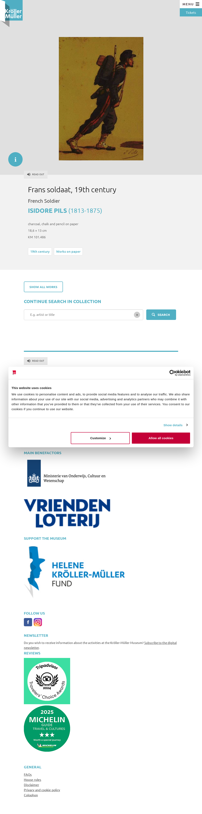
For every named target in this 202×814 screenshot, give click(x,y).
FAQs (28, 774)
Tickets (191, 12)
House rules (32, 779)
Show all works (43, 287)
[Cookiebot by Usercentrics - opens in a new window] (172, 373)
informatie (13, 157)
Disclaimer (31, 785)
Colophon (31, 795)
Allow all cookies (161, 438)
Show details (173, 425)
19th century (40, 251)
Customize (100, 438)
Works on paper (68, 251)
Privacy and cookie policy (42, 790)
